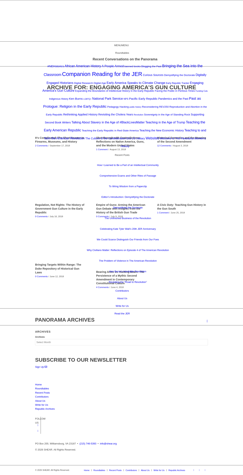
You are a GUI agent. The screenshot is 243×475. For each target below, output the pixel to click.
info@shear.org (108, 443)
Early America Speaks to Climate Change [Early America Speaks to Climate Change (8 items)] (136, 83)
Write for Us (122, 306)
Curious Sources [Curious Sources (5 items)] (153, 75)
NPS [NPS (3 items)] (126, 99)
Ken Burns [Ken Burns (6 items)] (76, 98)
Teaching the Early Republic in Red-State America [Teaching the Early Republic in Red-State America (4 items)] (110, 130)
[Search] (207, 321)
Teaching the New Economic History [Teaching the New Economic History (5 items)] (161, 130)
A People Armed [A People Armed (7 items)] (113, 66)
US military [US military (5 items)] (138, 138)
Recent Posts (42, 392)
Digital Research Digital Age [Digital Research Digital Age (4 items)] (90, 83)
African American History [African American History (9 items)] (83, 66)
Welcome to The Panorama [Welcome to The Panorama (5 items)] (176, 138)
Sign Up (41, 366)
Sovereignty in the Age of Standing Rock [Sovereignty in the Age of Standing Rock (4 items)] (167, 114)
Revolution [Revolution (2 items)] (138, 115)
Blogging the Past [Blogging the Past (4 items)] (151, 66)
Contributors (122, 290)
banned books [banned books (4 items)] (132, 66)
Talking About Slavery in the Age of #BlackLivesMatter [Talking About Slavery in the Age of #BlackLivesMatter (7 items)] (108, 122)
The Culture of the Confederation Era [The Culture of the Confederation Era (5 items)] (108, 138)
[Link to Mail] (205, 470)
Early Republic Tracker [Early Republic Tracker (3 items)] (177, 83)
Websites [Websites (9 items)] (152, 138)
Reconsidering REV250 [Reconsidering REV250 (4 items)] (155, 106)
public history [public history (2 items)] (135, 107)
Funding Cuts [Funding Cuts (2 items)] (201, 91)
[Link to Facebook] (38, 425)
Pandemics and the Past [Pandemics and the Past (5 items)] (173, 98)
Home (38, 384)
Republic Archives (45, 408)
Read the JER (122, 313)
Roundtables (42, 388)
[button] (121, 45)
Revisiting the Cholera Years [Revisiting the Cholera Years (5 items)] (115, 114)
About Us (122, 298)
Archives (40, 337)
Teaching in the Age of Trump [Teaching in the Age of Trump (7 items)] (165, 122)
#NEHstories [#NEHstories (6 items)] (55, 66)
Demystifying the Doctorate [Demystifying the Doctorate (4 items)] (179, 75)
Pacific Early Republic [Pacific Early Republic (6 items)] (143, 98)
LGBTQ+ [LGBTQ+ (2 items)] (88, 99)
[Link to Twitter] (38, 431)
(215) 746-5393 (87, 443)
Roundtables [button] (122, 52)
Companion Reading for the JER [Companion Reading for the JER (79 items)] (102, 74)
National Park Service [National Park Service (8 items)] (107, 98)
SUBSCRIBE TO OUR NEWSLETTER (81, 360)
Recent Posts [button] (122, 155)
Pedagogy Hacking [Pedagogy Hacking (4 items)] (118, 106)
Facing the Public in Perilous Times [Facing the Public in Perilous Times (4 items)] (175, 90)
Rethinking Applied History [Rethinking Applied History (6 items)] (80, 114)
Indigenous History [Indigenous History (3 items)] (58, 99)
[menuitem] (207, 321)
